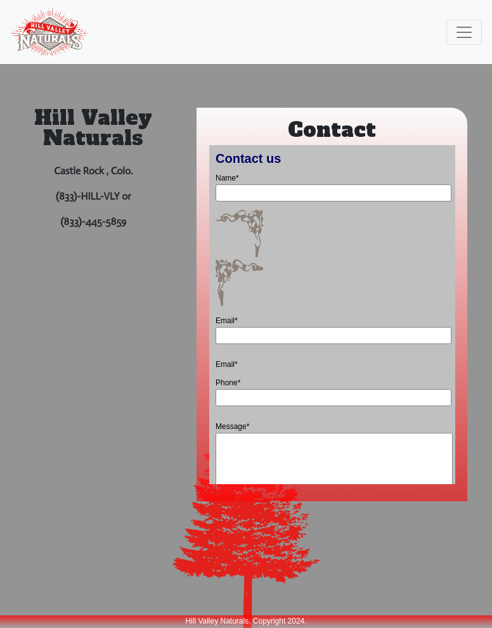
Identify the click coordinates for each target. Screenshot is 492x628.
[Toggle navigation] (464, 32)
